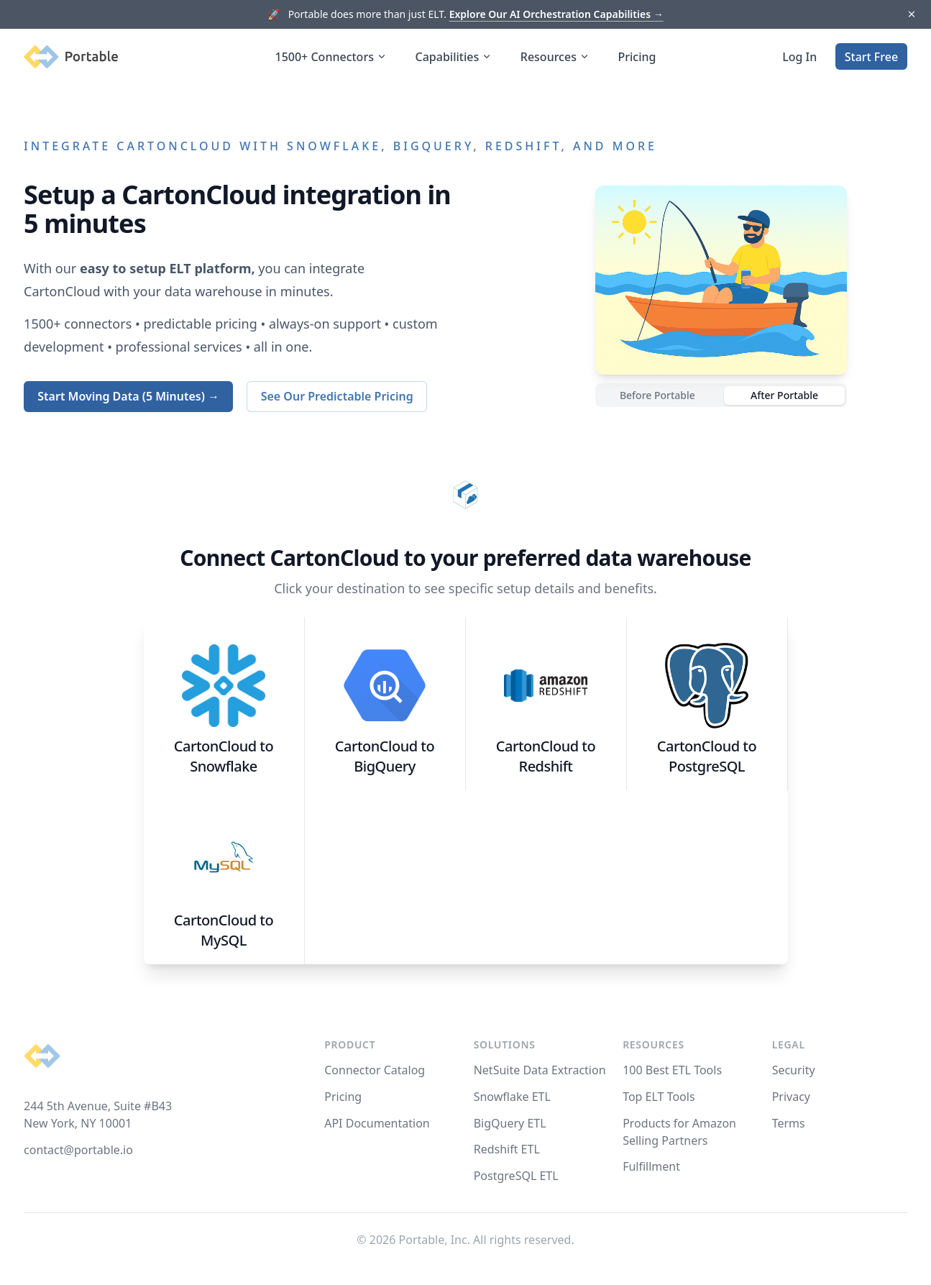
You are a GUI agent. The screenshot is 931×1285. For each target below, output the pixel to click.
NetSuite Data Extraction (540, 1070)
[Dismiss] (911, 14)
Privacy (791, 1097)
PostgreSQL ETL (516, 1176)
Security (793, 1070)
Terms (788, 1123)
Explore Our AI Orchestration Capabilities (556, 14)
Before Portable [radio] (657, 395)
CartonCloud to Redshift (545, 756)
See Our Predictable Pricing (337, 396)
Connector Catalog (374, 1070)
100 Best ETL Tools (672, 1070)
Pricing (637, 57)
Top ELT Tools (658, 1097)
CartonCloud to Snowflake (223, 756)
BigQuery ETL (510, 1123)
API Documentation (377, 1123)
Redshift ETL (507, 1149)
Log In (799, 57)
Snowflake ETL (512, 1097)
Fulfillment (651, 1166)
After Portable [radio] (784, 395)
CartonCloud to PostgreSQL (706, 756)
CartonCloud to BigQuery (384, 756)
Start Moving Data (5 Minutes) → (128, 396)
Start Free (871, 57)
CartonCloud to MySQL (223, 930)
